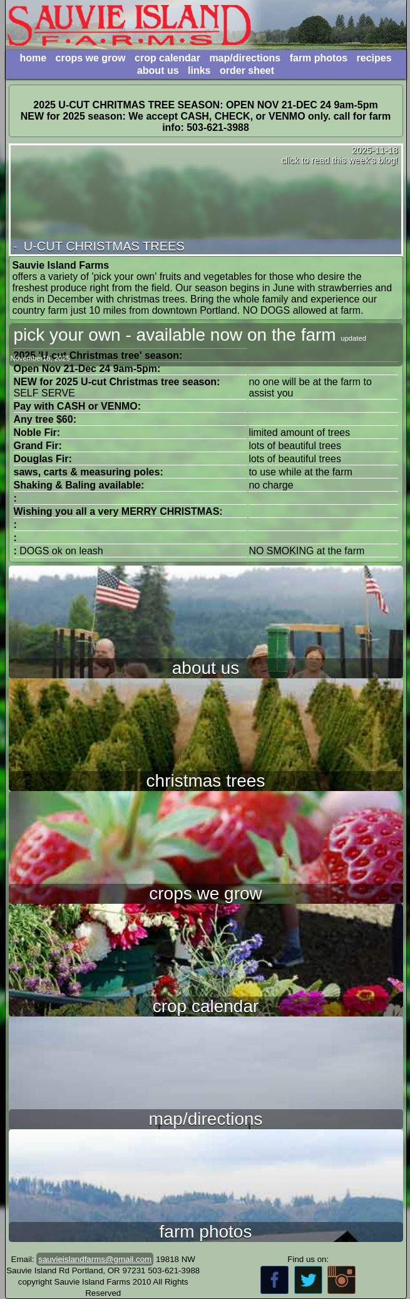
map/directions (244, 58)
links (199, 70)
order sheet (247, 70)
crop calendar (167, 58)
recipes (374, 58)
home (32, 58)
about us (158, 70)
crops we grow (91, 58)
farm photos (318, 58)
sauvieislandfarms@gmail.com (94, 1259)
